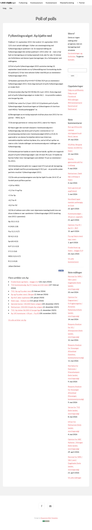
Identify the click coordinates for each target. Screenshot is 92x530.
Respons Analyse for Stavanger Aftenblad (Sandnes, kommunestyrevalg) (76, 351)
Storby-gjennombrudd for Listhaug (75, 162)
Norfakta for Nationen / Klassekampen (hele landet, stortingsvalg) (74, 372)
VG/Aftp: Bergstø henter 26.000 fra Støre (75, 147)
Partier (82, 3)
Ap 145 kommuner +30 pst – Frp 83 (25, 313)
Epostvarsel (72, 106)
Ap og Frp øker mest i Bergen (22, 294)
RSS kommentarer (75, 103)
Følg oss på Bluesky (76, 90)
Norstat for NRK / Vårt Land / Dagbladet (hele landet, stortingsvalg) (75, 282)
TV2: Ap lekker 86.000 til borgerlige (25, 310)
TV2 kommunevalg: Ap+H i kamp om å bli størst (30, 285)
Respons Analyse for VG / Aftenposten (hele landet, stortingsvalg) (75, 330)
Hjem (2, 3)
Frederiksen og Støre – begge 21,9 (25, 282)
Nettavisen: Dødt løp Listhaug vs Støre (75, 176)
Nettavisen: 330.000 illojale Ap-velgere (27, 307)
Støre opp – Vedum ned (20, 301)
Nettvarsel (72, 109)
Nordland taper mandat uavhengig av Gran (75, 202)
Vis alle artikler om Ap (17, 320)
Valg (4, 8)
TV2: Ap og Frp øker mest (21, 291)
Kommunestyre (36, 3)
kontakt (71, 59)
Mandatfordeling (67, 3)
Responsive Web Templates (49, 518)
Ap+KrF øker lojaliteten (20, 297)
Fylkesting (23, 3)
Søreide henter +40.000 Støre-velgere (26, 304)
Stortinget (11, 3)
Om (10, 8)
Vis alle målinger (74, 478)
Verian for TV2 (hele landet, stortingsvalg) (74, 410)
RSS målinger (73, 99)
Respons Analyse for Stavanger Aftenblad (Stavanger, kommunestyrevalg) (76, 392)
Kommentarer (51, 3)
